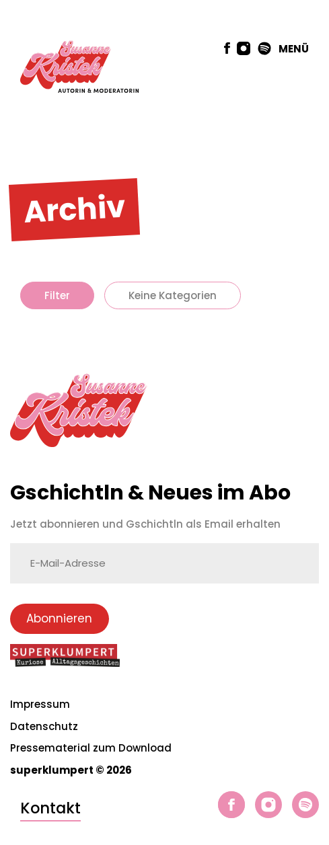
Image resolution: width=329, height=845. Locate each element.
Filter (57, 295)
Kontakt (50, 808)
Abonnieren (59, 618)
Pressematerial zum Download (91, 748)
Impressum (40, 704)
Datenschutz (44, 726)
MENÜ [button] (294, 49)
